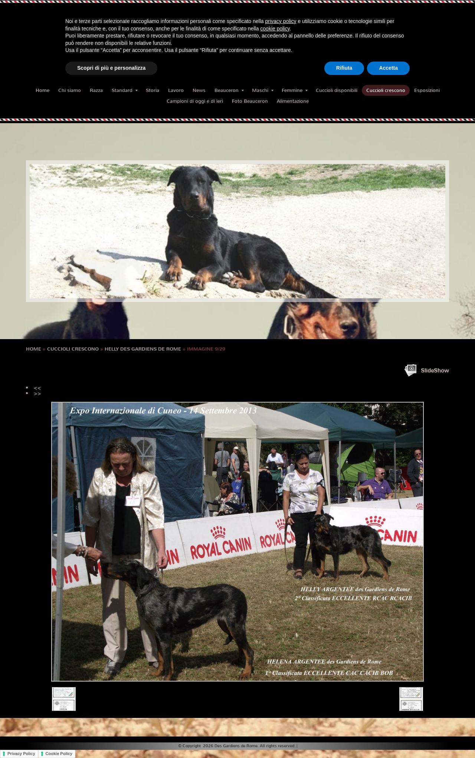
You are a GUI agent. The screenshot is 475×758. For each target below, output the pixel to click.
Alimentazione (293, 101)
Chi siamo (69, 90)
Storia (152, 90)
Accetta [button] (388, 68)
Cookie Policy (59, 753)
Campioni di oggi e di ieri (195, 101)
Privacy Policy (21, 753)
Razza (96, 90)
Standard (125, 90)
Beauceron (229, 90)
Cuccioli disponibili (336, 90)
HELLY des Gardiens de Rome (143, 349)
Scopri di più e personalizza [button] (111, 68)
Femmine (295, 90)
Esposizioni (427, 90)
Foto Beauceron (250, 101)
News (199, 90)
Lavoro (176, 90)
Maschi (262, 90)
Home (42, 90)
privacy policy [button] (281, 21)
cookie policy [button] (274, 29)
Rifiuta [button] (344, 68)
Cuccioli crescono (385, 90)
